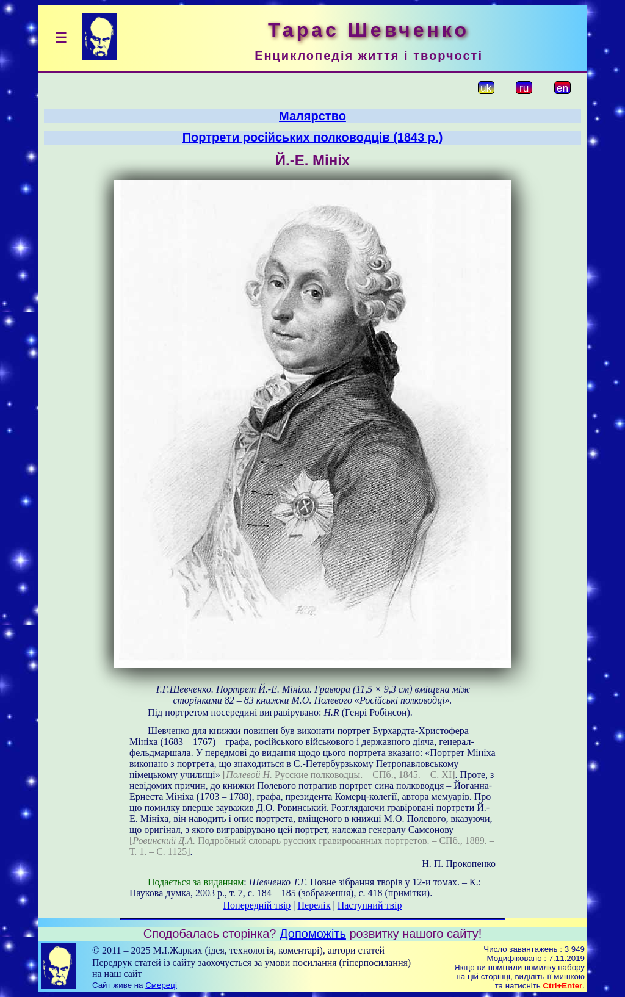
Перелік (314, 905)
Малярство (312, 116)
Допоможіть (313, 933)
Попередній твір (257, 905)
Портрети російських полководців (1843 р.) (312, 137)
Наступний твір (370, 905)
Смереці (161, 985)
